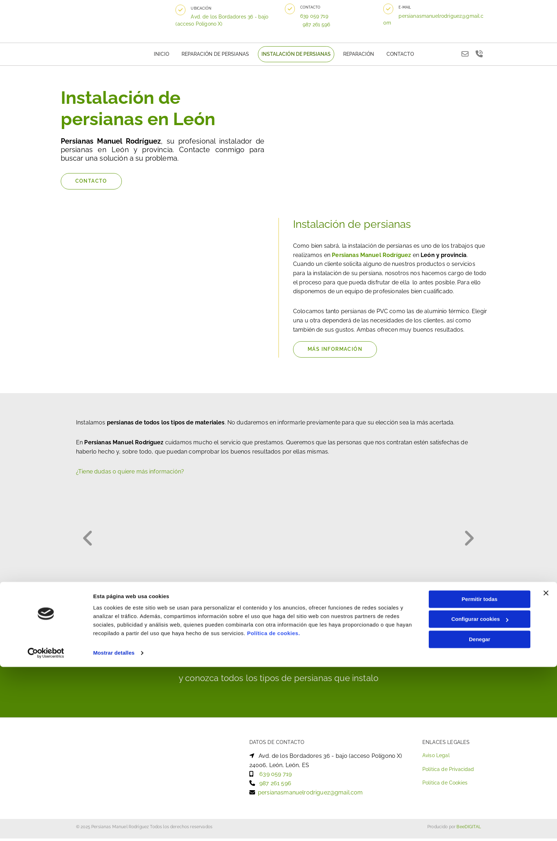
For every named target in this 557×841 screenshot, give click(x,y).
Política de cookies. (273, 807)
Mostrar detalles (114, 827)
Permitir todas (480, 773)
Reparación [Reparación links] (352, 55)
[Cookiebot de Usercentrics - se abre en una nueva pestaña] (46, 827)
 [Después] (467, 540)
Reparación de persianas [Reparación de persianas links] (220, 55)
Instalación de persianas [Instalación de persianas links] (295, 55)
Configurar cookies (479, 793)
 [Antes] (90, 540)
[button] (185, 10)
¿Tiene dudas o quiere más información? (130, 474)
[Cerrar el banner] (546, 767)
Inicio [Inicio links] (170, 55)
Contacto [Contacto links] (391, 55)
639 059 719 (318, 16)
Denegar (479, 813)
